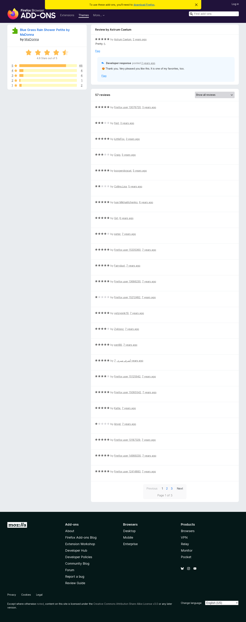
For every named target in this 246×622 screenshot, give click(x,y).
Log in (235, 3)
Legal (39, 594)
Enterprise (130, 544)
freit (116, 123)
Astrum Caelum (122, 39)
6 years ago (146, 202)
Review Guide (75, 583)
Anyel (117, 423)
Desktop (129, 531)
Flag (97, 50)
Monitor (186, 550)
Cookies (26, 594)
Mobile (128, 537)
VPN (184, 537)
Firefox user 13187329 (127, 439)
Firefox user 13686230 (127, 281)
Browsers (188, 531)
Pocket (186, 557)
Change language (191, 602)
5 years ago (129, 154)
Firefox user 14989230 (127, 455)
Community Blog (77, 563)
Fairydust (119, 265)
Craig (117, 154)
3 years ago (149, 107)
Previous (152, 488)
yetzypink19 (121, 313)
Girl (116, 218)
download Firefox (144, 4)
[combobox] (214, 13)
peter (117, 233)
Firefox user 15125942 (127, 376)
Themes (83, 15)
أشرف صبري (124, 360)
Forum (69, 570)
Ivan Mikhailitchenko (126, 202)
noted (40, 603)
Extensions (67, 15)
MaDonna (31, 39)
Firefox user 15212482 (127, 297)
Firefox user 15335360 (127, 249)
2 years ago (140, 39)
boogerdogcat (122, 170)
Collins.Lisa (120, 186)
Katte (117, 408)
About (69, 531)
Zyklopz (119, 328)
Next (180, 488)
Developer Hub (76, 550)
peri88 (118, 344)
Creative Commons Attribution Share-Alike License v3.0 (125, 603)
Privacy (11, 594)
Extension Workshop (80, 544)
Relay (185, 544)
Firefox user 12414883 (127, 471)
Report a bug (74, 576)
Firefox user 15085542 (127, 392)
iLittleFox (119, 138)
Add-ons (72, 524)
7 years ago (129, 233)
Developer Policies (78, 557)
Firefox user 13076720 (127, 107)
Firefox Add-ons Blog (81, 537)
